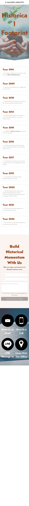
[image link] (14, 2)
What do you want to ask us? (10, 284)
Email (3, 279)
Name (3, 275)
